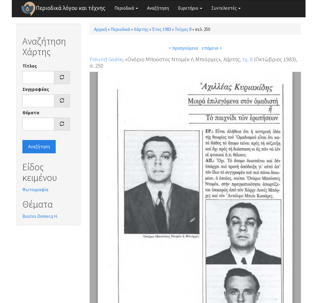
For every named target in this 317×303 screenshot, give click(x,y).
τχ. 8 (247, 59)
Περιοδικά (126, 8)
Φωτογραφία (35, 189)
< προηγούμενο (183, 48)
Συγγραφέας (35, 89)
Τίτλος (29, 66)
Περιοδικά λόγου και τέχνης (70, 8)
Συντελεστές (226, 8)
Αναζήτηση (158, 8)
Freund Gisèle (106, 59)
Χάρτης (141, 29)
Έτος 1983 (161, 29)
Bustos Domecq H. (40, 216)
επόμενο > (212, 48)
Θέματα (30, 112)
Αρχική (100, 29)
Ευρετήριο (190, 8)
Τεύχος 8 (183, 29)
